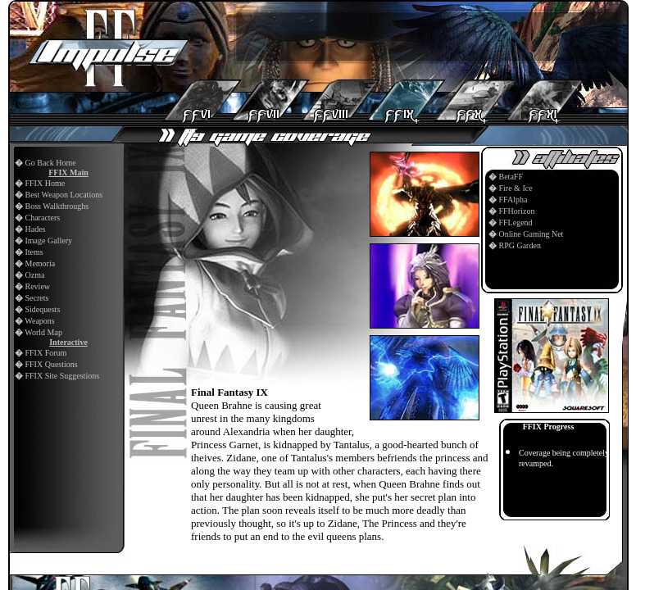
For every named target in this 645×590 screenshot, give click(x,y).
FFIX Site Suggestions (62, 375)
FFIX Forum (46, 352)
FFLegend (516, 222)
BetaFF (511, 176)
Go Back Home (50, 162)
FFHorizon (517, 211)
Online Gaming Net (531, 233)
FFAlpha (513, 199)
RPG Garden (520, 245)
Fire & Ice (516, 188)
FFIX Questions (51, 364)
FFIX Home (45, 183)
